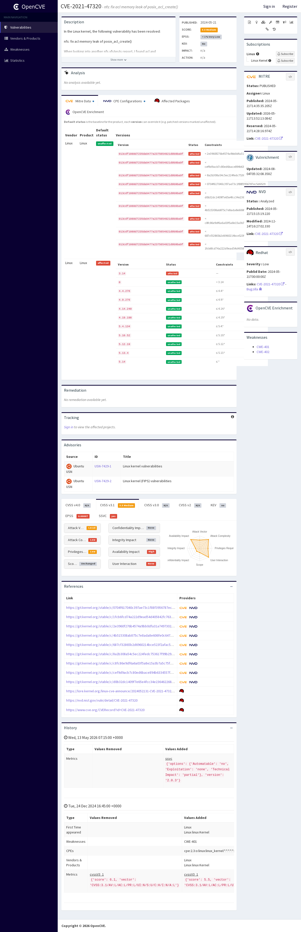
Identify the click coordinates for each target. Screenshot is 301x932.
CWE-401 (263, 347)
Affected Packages (172, 101)
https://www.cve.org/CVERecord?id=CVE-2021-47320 (105, 710)
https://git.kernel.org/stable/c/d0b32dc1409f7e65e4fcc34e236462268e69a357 (125, 682)
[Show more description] (118, 59)
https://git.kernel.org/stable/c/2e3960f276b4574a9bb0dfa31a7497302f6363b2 (124, 626)
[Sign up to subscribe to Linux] (285, 54)
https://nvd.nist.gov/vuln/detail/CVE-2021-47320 (101, 700)
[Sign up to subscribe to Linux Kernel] (285, 60)
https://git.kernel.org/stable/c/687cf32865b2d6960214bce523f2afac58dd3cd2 (125, 644)
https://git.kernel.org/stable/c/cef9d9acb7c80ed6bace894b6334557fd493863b (125, 672)
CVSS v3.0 (157, 505)
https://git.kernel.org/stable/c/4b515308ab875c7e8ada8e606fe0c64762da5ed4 (125, 635)
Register (289, 6)
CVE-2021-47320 (81, 6)
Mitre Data (79, 101)
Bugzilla (254, 289)
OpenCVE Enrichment (84, 112)
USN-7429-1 (103, 466)
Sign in (269, 6)
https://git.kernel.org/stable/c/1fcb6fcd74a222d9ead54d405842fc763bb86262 (125, 617)
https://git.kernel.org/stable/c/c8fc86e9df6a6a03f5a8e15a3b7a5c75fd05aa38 (124, 663)
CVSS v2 (190, 505)
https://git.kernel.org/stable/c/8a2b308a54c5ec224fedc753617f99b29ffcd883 (124, 654)
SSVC (108, 516)
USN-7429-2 (103, 481)
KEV (218, 505)
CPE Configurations (124, 101)
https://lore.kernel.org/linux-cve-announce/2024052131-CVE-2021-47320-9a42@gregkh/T (132, 691)
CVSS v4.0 (78, 505)
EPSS (77, 516)
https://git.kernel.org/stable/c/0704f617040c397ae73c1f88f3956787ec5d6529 (124, 607)
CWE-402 (263, 352)
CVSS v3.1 (117, 505)
